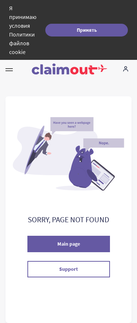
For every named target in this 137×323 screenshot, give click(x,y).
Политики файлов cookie (22, 43)
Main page (68, 244)
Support (68, 269)
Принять (87, 30)
